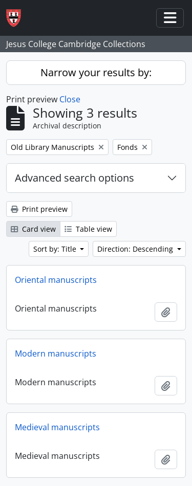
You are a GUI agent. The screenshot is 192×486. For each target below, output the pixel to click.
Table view (88, 229)
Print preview (39, 209)
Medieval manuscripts (57, 427)
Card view (33, 229)
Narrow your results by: (96, 72)
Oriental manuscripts (56, 279)
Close (69, 99)
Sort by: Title (55, 249)
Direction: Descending (136, 249)
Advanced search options (74, 178)
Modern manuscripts (55, 353)
